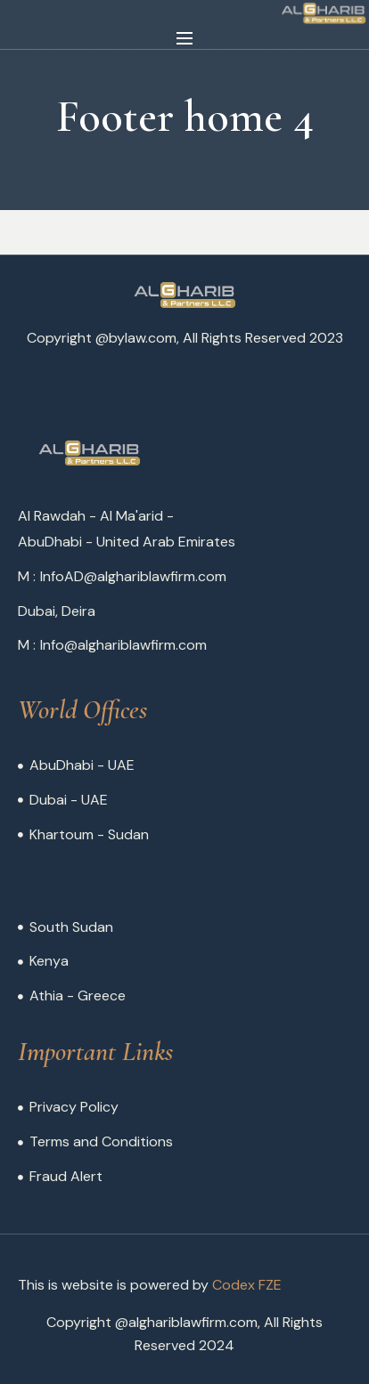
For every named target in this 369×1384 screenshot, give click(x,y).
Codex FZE (247, 1284)
